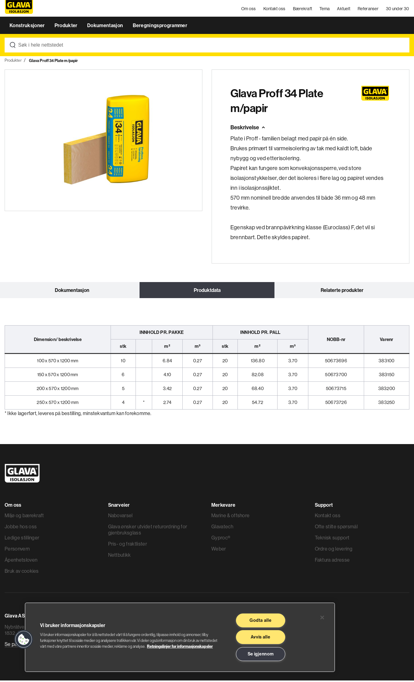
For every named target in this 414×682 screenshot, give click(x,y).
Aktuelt (344, 9)
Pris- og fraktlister (127, 545)
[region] (180, 637)
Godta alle (260, 620)
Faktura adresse (332, 561)
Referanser (368, 9)
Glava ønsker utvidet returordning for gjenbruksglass (147, 531)
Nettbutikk (119, 556)
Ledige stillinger (22, 539)
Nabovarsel (120, 517)
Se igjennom (261, 654)
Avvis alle (260, 637)
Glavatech (222, 528)
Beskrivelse (244, 129)
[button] (24, 639)
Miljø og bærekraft (24, 517)
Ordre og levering (333, 550)
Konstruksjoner (28, 27)
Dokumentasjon (105, 27)
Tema (325, 9)
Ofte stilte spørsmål (336, 528)
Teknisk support (332, 539)
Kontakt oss (274, 9)
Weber (218, 550)
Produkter (67, 27)
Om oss (249, 9)
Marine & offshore (230, 517)
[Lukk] (322, 617)
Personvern (17, 550)
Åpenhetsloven (21, 561)
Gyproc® (220, 539)
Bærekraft (302, 9)
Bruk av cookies (22, 572)
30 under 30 (397, 9)
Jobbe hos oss (21, 528)
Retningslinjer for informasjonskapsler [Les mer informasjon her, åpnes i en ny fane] (180, 646)
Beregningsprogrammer (160, 27)
